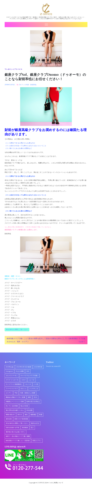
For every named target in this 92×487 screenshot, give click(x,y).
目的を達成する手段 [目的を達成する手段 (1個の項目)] (12, 427)
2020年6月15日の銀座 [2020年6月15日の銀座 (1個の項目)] (23, 367)
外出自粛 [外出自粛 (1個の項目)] (29, 410)
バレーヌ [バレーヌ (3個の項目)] (28, 384)
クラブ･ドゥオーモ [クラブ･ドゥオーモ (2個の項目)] (12, 380)
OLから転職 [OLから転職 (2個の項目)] (20, 371)
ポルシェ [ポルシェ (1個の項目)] (23, 388)
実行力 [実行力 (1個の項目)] (19, 414)
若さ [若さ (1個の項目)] (32, 427)
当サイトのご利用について (54, 483)
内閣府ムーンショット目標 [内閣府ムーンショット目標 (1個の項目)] (15, 401)
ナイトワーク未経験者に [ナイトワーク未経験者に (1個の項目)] (14, 384)
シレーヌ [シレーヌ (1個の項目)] (32, 380)
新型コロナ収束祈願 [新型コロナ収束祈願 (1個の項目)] (21, 419)
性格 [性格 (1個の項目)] (40, 414)
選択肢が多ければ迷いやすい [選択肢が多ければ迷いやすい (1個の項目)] (15, 432)
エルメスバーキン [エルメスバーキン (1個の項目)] (12, 375)
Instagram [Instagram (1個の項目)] (9, 371)
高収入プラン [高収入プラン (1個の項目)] (36, 440)
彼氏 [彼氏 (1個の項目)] (26, 414)
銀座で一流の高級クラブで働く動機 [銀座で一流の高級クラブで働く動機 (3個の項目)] (18, 436)
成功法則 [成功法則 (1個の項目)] (9, 419)
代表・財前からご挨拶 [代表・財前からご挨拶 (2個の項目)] (27, 393)
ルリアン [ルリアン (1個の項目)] (9, 393)
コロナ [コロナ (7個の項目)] (23, 380)
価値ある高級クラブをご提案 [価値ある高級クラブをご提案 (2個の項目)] (15, 397)
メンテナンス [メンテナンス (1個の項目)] (33, 388)
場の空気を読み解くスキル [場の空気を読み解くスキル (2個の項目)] (15, 410)
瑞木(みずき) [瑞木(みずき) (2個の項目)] (35, 423)
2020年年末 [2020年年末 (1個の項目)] (38, 367)
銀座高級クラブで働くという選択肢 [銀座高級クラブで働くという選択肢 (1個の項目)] (18, 440)
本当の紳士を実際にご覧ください (17, 329)
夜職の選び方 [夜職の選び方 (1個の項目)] (10, 414)
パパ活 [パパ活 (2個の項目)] (36, 384)
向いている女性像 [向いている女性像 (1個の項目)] (12, 406)
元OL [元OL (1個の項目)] (35, 397)
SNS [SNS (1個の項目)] (27, 371)
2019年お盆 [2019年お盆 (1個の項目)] (10, 367)
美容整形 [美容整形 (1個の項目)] (25, 427)
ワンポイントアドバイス (13, 69)
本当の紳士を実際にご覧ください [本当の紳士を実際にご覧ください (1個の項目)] (17, 423)
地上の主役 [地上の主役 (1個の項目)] (24, 406)
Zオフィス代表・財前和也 (27, 84)
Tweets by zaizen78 (53, 366)
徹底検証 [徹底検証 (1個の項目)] (33, 414)
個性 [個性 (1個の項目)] (29, 397)
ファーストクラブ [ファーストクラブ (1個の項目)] (12, 388)
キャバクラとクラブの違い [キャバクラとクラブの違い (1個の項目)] (29, 375)
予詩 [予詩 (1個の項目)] (15, 393)
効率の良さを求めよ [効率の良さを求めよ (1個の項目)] (33, 401)
